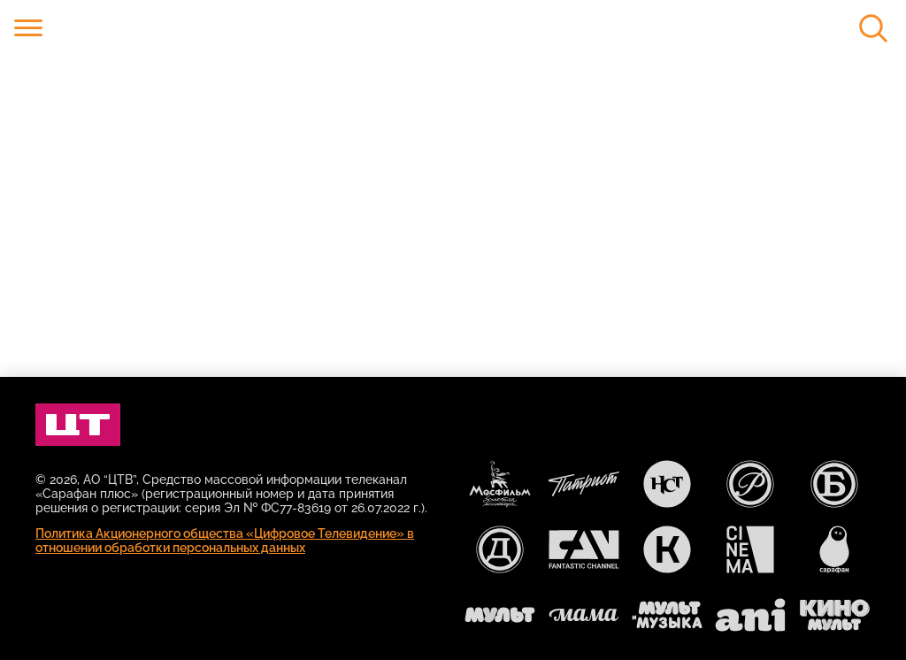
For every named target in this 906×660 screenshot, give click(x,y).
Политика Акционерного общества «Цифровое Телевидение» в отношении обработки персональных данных (224, 540)
